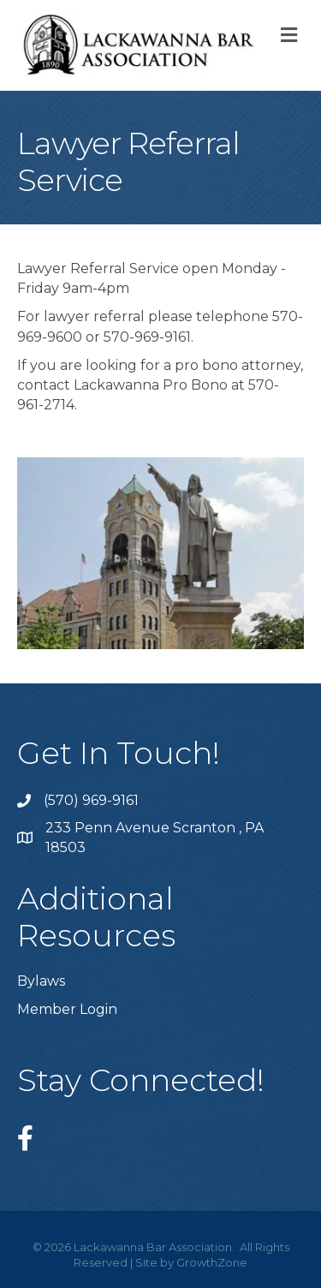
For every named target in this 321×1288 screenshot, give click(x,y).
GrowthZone (211, 1262)
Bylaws (41, 981)
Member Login (67, 1009)
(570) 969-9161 (91, 800)
